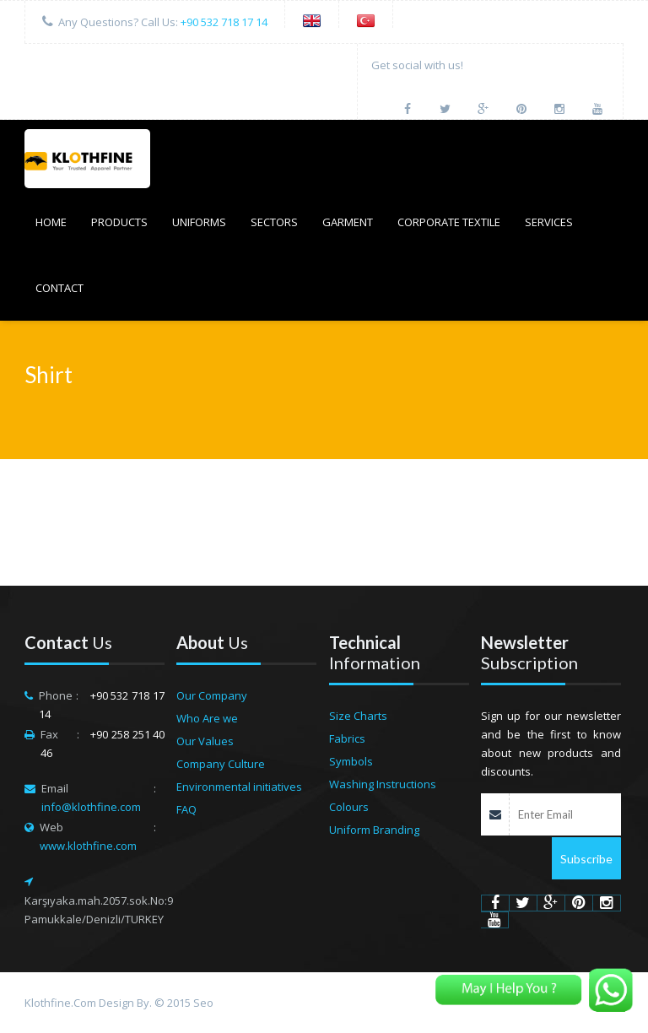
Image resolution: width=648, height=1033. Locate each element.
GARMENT (347, 222)
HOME (51, 222)
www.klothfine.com (88, 845)
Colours (349, 806)
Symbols (351, 761)
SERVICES (549, 222)
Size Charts (358, 715)
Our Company (211, 695)
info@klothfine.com (91, 806)
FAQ (186, 809)
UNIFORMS (199, 222)
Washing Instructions (382, 784)
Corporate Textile (448, 222)
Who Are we (207, 718)
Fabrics (347, 738)
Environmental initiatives (239, 786)
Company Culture (220, 763)
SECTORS (274, 222)
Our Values (205, 741)
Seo (203, 1002)
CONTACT (59, 287)
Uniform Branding (374, 829)
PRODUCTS (119, 222)
